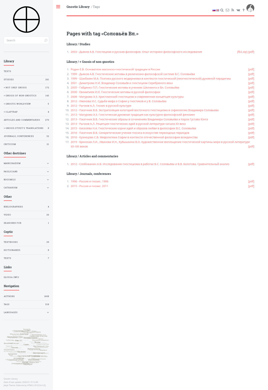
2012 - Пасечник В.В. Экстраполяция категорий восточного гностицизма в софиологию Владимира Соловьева (144, 110)
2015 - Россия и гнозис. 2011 (89, 186)
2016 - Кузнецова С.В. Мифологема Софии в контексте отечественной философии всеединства (134, 137)
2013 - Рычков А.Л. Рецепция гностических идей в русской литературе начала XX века (128, 124)
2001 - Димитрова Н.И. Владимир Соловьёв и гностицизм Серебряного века (122, 83)
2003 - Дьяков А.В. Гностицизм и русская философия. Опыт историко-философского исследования (136, 51)
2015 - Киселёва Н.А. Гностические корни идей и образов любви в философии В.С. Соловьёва (133, 128)
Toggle (58, 7)
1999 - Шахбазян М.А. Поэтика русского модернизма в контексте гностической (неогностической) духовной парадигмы (151, 78)
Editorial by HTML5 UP (26, 385)
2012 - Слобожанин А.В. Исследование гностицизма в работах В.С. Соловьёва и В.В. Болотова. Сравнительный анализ (150, 164)
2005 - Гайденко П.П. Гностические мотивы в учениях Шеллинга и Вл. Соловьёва (125, 87)
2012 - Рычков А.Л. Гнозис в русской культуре (101, 105)
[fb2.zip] (242, 51)
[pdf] (251, 51)
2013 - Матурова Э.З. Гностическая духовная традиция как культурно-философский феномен (133, 114)
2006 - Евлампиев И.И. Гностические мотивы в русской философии (115, 92)
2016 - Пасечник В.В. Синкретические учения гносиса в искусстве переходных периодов (130, 132)
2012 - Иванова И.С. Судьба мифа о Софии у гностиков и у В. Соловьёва (118, 101)
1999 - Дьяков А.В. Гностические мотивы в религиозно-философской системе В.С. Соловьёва (133, 74)
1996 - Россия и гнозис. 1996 (89, 181)
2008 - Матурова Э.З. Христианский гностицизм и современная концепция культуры (127, 96)
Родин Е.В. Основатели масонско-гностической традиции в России (115, 69)
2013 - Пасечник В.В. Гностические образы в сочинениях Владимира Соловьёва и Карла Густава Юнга (139, 119)
